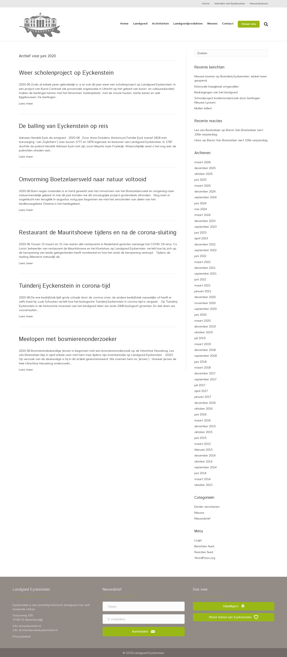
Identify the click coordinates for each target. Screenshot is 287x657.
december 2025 (205, 168)
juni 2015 (200, 438)
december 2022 (205, 244)
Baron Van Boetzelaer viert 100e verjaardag (237, 140)
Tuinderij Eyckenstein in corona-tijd (64, 286)
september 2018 (205, 356)
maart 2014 (202, 479)
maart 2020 (202, 320)
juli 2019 (199, 338)
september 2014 (205, 467)
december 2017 (205, 373)
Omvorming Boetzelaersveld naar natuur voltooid (82, 179)
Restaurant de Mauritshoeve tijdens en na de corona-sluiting (97, 233)
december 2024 (205, 191)
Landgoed (140, 24)
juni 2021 (200, 279)
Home (206, 3)
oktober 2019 (203, 332)
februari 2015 (203, 449)
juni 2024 (200, 203)
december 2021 (205, 268)
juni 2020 (200, 314)
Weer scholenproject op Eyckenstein (66, 73)
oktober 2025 (203, 174)
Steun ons (249, 24)
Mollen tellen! (203, 108)
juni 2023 (200, 232)
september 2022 (205, 250)
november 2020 (205, 303)
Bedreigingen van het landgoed (216, 92)
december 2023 (205, 221)
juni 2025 (200, 179)
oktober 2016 (203, 408)
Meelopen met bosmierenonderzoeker (68, 339)
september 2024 (205, 197)
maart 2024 (202, 215)
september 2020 (205, 309)
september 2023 (205, 227)
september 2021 (205, 273)
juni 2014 (200, 473)
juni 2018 (200, 362)
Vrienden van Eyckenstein (229, 3)
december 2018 (205, 350)
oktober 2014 (203, 461)
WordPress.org (204, 558)
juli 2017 (199, 385)
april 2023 (201, 238)
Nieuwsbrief (202, 518)
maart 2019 (202, 344)
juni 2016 (200, 414)
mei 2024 (200, 209)
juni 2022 (200, 256)
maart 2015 (202, 444)
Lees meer (26, 103)
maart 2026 (202, 162)
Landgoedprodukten (188, 24)
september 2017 (205, 379)
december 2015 (205, 426)
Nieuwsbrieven (259, 3)
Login (198, 540)
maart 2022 (202, 262)
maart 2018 (202, 367)
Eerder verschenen (207, 507)
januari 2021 (202, 291)
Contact (227, 24)
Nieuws (212, 24)
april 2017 (201, 391)
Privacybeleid (22, 636)
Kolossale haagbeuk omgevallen (216, 86)
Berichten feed (204, 546)
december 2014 (205, 455)
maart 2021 (202, 285)
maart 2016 (202, 420)
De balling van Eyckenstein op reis (63, 126)
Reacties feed (203, 552)
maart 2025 (202, 185)
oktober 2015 (203, 432)
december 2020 (205, 297)
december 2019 (205, 326)
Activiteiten (160, 24)
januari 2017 (202, 397)
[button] (143, 631)
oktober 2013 (203, 485)
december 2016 (205, 403)
